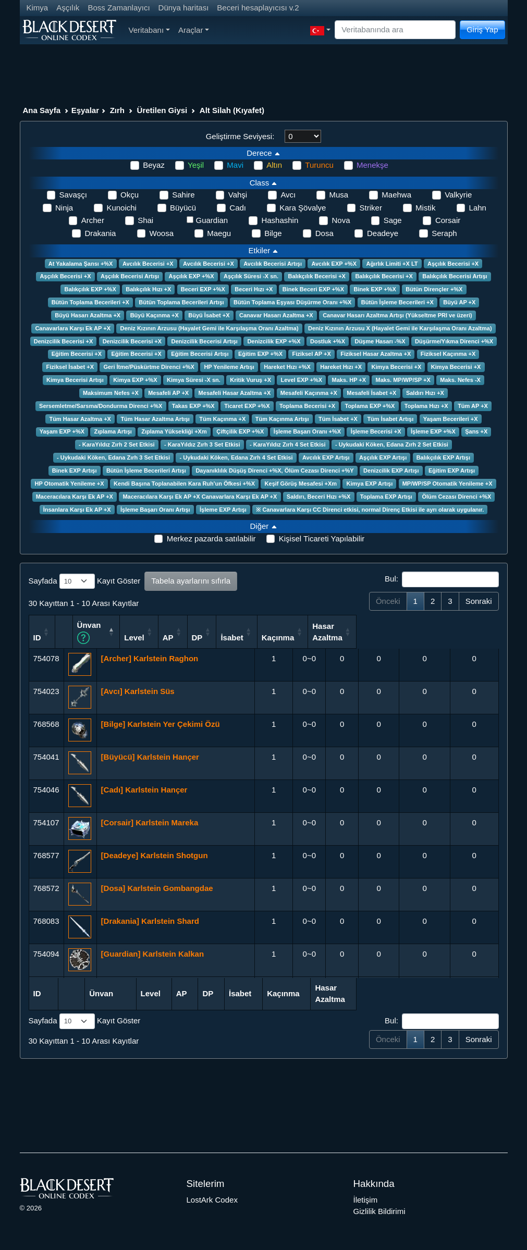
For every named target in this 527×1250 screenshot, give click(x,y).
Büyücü (183, 207)
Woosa (162, 233)
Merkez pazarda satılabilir (211, 538)
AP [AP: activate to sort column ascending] (298, 637)
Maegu (219, 233)
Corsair (447, 220)
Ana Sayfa (42, 110)
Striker (371, 207)
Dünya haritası (183, 7)
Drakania (100, 233)
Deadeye (382, 233)
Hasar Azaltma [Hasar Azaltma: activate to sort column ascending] (470, 631)
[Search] (395, 30)
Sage (393, 220)
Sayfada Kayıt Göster (85, 581)
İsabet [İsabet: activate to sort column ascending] (372, 637)
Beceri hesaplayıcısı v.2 (258, 7)
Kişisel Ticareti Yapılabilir (322, 538)
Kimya (37, 7)
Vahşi (237, 194)
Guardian (212, 220)
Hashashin (279, 220)
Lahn (477, 207)
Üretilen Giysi (162, 110)
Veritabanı (149, 30)
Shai (145, 220)
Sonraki (478, 601)
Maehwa (396, 194)
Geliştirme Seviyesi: (240, 136)
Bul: (441, 579)
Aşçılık (67, 7)
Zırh (117, 110)
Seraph (444, 233)
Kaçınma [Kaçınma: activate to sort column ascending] (419, 637)
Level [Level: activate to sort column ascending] (263, 637)
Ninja (64, 207)
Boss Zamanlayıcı (119, 7)
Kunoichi (121, 207)
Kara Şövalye (302, 207)
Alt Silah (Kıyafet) (232, 110)
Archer (92, 220)
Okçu (129, 194)
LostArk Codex (212, 1198)
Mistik (425, 207)
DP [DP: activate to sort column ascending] (332, 637)
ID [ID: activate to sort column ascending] (37, 637)
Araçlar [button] (193, 30)
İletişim (365, 1198)
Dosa (324, 233)
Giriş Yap (482, 29)
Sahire (183, 194)
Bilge (272, 233)
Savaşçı (73, 194)
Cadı (237, 207)
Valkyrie (458, 194)
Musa (338, 194)
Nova (341, 220)
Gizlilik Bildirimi (379, 1210)
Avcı (288, 194)
